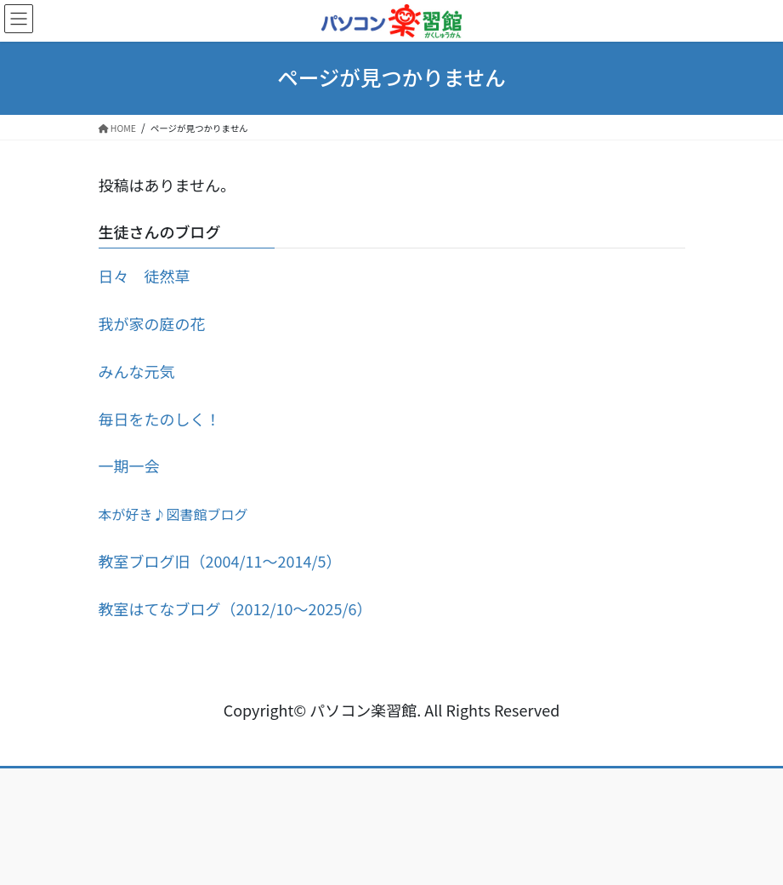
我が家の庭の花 (152, 323)
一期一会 (129, 465)
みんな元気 (137, 371)
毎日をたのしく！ (160, 419)
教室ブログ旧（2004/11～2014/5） (220, 561)
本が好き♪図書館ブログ (173, 514)
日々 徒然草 (144, 276)
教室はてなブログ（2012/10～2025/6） (235, 608)
